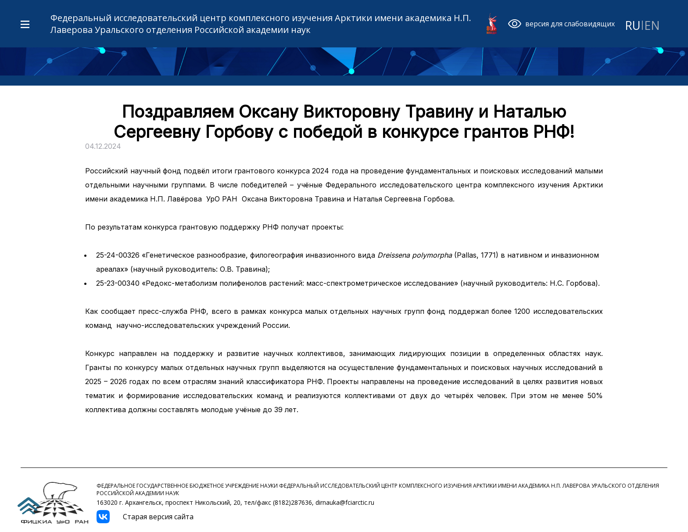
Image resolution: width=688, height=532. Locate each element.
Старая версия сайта (158, 516)
